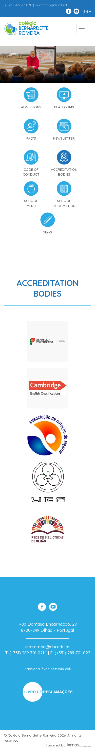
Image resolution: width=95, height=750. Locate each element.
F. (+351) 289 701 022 (70, 652)
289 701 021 (18, 5)
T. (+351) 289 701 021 (24, 652)
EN (87, 11)
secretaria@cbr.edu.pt (51, 5)
